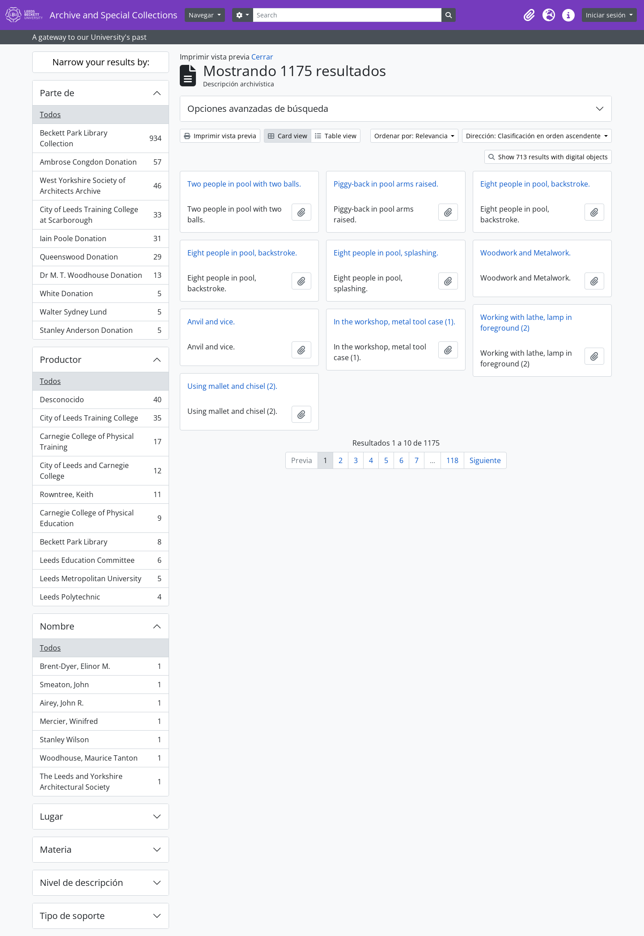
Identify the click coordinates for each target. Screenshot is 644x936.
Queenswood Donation (100, 258)
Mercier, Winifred (100, 723)
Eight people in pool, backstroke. (535, 184)
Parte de (57, 93)
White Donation (100, 295)
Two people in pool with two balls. (244, 184)
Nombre (57, 626)
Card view (287, 136)
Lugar (51, 816)
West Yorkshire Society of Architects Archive (100, 185)
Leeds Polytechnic (100, 598)
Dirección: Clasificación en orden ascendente (534, 136)
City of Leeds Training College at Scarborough (100, 214)
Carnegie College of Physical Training (100, 441)
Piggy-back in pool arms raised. (386, 184)
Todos (50, 114)
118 (452, 460)
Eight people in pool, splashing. (386, 253)
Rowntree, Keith (100, 496)
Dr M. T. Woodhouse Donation (100, 277)
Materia (56, 849)
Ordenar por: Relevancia (411, 136)
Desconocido (100, 401)
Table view (335, 136)
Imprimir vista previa (220, 136)
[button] (529, 15)
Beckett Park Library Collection (100, 138)
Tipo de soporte (72, 916)
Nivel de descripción (81, 882)
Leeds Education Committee (100, 562)
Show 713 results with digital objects (548, 157)
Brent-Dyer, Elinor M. (100, 668)
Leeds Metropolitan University (100, 580)
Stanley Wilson (100, 741)
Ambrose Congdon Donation (100, 164)
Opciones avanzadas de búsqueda (257, 108)
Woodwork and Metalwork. (525, 253)
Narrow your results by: (100, 62)
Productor (60, 359)
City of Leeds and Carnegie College (100, 470)
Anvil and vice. (211, 322)
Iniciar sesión (606, 15)
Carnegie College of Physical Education (100, 518)
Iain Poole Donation (100, 240)
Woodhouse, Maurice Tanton (100, 760)
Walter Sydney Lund (100, 313)
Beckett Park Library (100, 543)
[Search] (347, 15)
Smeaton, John (100, 686)
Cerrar (262, 57)
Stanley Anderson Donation (100, 332)
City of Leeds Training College (100, 420)
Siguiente (485, 460)
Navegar (202, 15)
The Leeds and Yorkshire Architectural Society (100, 781)
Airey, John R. (100, 705)
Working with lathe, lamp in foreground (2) (526, 322)
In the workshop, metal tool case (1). (394, 322)
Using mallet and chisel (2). (232, 386)
